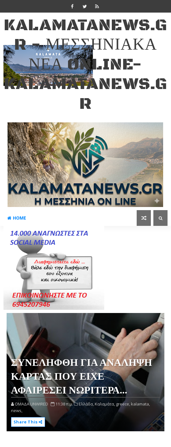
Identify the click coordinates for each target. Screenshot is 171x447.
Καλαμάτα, (105, 404)
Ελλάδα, (86, 404)
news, (16, 410)
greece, (123, 404)
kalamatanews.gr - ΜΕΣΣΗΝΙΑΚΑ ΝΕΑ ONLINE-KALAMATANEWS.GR (85, 64)
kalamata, (140, 404)
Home (16, 218)
